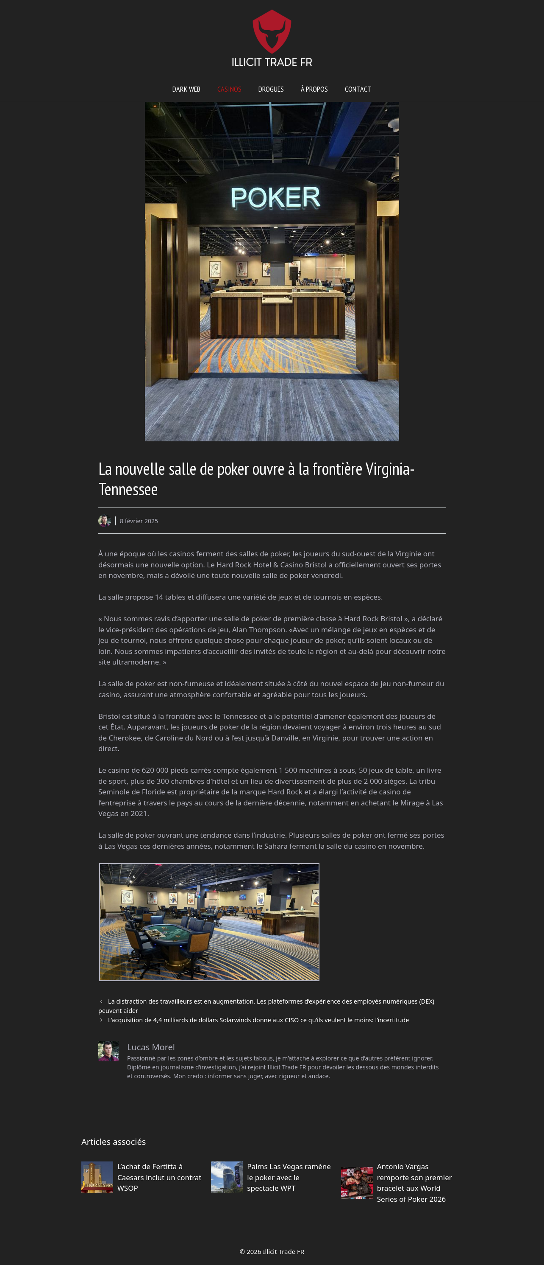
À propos (314, 89)
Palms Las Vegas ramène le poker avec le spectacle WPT (288, 1177)
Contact (358, 89)
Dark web (186, 89)
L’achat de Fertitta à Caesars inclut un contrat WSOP (159, 1177)
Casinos (229, 89)
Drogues (271, 89)
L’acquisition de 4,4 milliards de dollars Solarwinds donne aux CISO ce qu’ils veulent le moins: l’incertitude (258, 1020)
